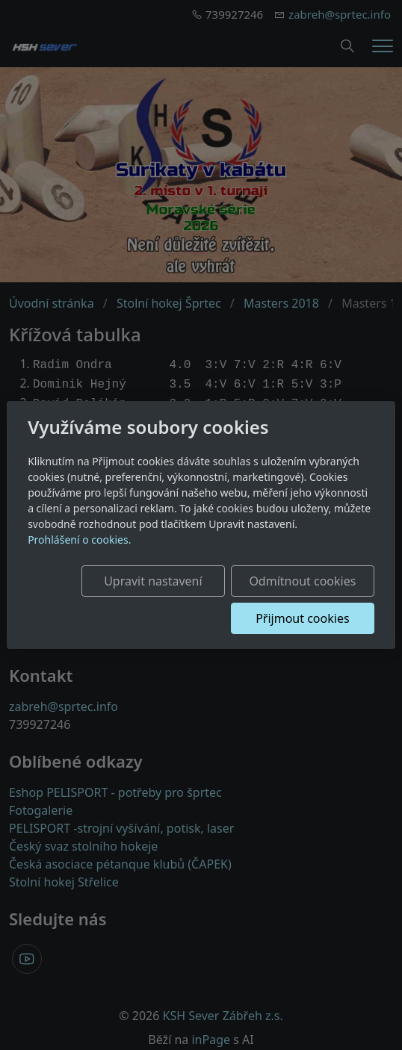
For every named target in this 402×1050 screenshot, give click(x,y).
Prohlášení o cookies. (79, 539)
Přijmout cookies (302, 618)
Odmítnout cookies (302, 581)
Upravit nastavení (153, 581)
